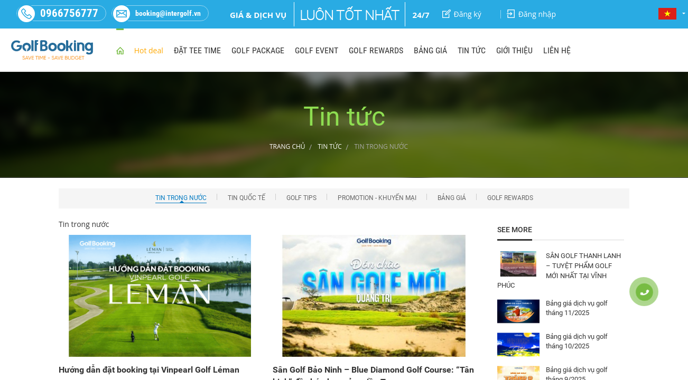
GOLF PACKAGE (257, 50)
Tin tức (330, 146)
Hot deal (148, 50)
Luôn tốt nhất (349, 15)
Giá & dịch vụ (258, 15)
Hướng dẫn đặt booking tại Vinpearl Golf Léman (149, 370)
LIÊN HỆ (557, 50)
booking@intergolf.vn (156, 13)
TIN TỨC (472, 50)
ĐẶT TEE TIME (197, 50)
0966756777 (57, 13)
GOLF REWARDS (376, 50)
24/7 (421, 15)
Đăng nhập (531, 14)
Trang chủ (287, 146)
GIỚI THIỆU (514, 50)
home (120, 49)
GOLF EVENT (316, 50)
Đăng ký (461, 14)
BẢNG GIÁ (430, 50)
